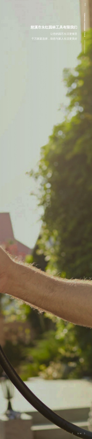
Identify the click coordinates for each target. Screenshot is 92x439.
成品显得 (12, 211)
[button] (84, 433)
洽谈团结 (12, 434)
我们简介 (12, 207)
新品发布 (12, 215)
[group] (46, 219)
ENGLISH (12, 232)
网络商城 (12, 429)
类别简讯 (12, 219)
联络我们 (12, 227)
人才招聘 (12, 223)
